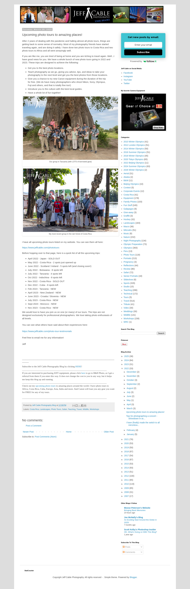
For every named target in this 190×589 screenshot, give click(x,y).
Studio (127, 286)
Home (68, 432)
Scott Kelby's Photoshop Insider (140, 529)
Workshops (94, 409)
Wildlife (86, 409)
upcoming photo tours (45, 385)
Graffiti (127, 216)
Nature (127, 237)
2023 (126, 364)
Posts (126, 547)
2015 (126, 464)
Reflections (129, 265)
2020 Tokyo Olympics (133, 159)
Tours (126, 297)
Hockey (127, 219)
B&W (126, 180)
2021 (126, 439)
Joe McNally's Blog (133, 517)
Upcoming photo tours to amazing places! (145, 412)
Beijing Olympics (131, 184)
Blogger (133, 577)
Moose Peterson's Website (137, 508)
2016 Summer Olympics (135, 152)
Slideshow (128, 279)
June (129, 396)
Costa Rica (34, 409)
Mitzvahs (128, 230)
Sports (127, 283)
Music (126, 233)
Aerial (126, 173)
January (131, 434)
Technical (128, 293)
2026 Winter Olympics (134, 170)
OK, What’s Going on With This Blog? (140, 532)
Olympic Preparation (133, 244)
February (131, 430)
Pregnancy (129, 262)
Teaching (71, 409)
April (129, 404)
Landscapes (45, 409)
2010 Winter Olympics (134, 141)
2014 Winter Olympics (134, 148)
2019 (126, 447)
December (132, 372)
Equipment (129, 198)
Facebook (128, 73)
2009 (126, 488)
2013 (126, 472)
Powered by (143, 61)
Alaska (127, 177)
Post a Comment (33, 425)
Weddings (128, 311)
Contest (127, 187)
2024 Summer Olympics (135, 166)
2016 (126, 459)
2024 (126, 360)
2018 (126, 451)
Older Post (109, 432)
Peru (126, 251)
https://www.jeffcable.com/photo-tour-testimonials (47, 331)
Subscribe (143, 52)
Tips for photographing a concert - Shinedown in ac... (141, 417)
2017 (126, 455)
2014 (126, 468)
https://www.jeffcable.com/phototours (40, 247)
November (132, 376)
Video (126, 308)
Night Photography (132, 240)
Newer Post (28, 432)
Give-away (128, 212)
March (130, 408)
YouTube (128, 80)
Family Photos (130, 201)
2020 (126, 443)
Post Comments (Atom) (45, 436)
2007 (126, 496)
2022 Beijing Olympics (134, 163)
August (130, 388)
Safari (64, 409)
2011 (126, 480)
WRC (126, 322)
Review (127, 269)
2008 (126, 492)
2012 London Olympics (134, 145)
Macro (126, 226)
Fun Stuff (128, 205)
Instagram (128, 76)
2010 (126, 484)
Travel (79, 409)
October (131, 380)
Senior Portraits (131, 276)
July (129, 392)
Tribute (127, 304)
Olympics (128, 248)
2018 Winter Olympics (134, 156)
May (129, 400)
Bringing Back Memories (134, 510)
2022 (126, 368)
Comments (129, 552)
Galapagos (129, 209)
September (132, 384)
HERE (78, 366)
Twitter (127, 83)
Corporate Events (132, 191)
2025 (126, 356)
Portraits (127, 258)
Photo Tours (56, 409)
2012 (126, 476)
